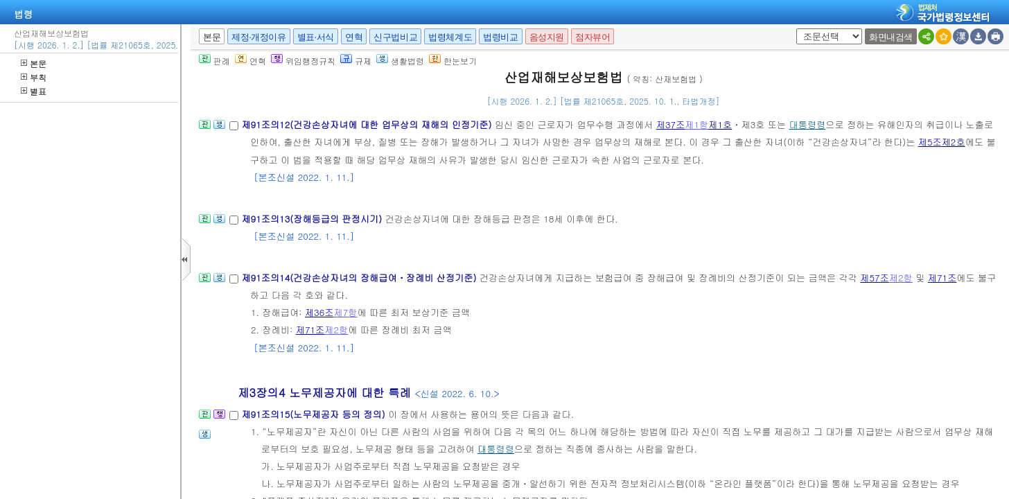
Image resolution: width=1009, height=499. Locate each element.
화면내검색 (891, 37)
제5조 (930, 141)
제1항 (696, 124)
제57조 (874, 277)
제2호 (953, 141)
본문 (33, 63)
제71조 (942, 277)
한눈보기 (453, 61)
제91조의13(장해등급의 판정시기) (313, 218)
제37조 (670, 124)
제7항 (345, 312)
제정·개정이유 (258, 37)
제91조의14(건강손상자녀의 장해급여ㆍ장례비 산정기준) (360, 277)
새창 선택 (793, 28)
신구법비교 (395, 37)
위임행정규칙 (303, 61)
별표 (33, 91)
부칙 (33, 77)
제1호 (720, 124)
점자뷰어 (592, 37)
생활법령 (400, 61)
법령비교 (500, 37)
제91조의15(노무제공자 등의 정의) (314, 414)
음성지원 (546, 37)
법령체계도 (450, 37)
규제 (355, 61)
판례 (214, 61)
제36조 (319, 312)
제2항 (901, 277)
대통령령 (807, 124)
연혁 (353, 37)
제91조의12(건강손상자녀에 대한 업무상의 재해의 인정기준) (367, 124)
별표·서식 (315, 37)
